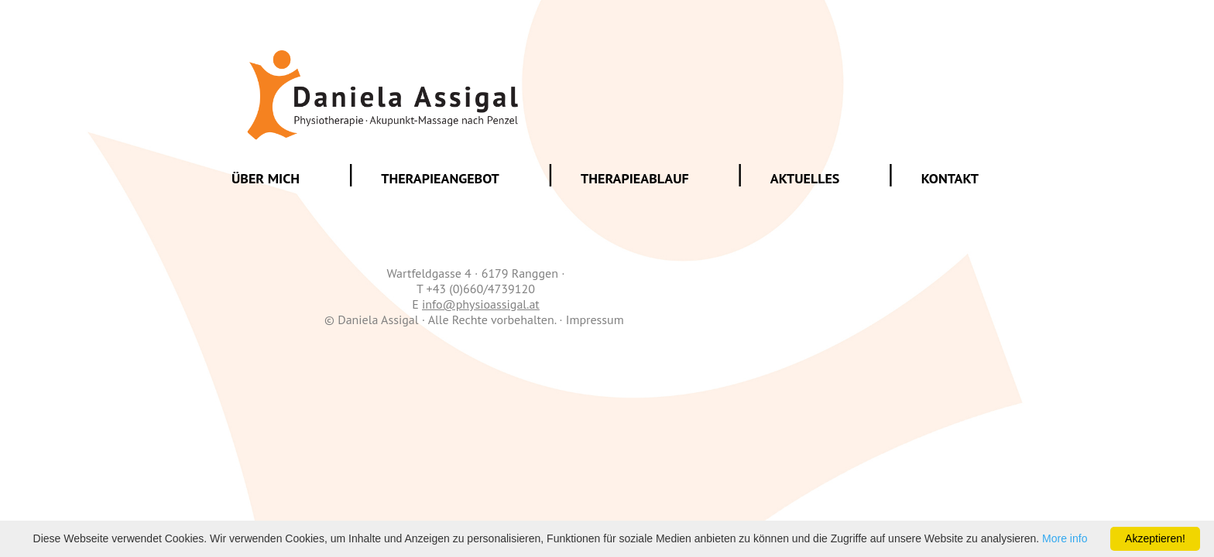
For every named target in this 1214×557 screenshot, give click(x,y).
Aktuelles (805, 178)
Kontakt (950, 178)
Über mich (265, 178)
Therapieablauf (635, 178)
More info (1064, 538)
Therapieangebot (440, 178)
